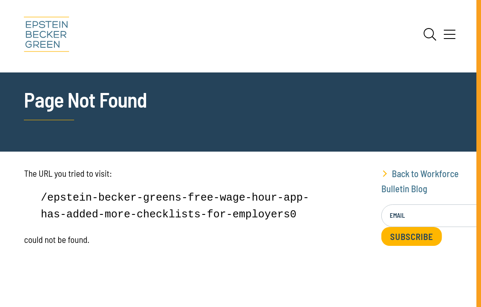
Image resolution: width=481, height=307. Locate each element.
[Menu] (449, 37)
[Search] (430, 34)
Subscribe (411, 236)
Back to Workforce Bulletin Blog (420, 180)
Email (397, 215)
